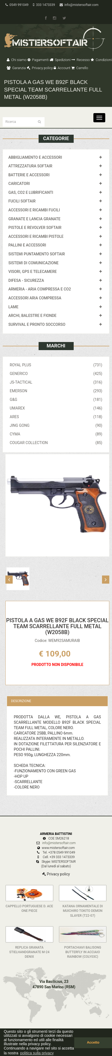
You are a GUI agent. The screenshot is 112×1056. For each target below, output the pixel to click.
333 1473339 (44, 5)
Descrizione (21, 701)
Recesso (81, 60)
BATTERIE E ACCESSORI (29, 175)
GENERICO (56, 373)
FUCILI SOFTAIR (22, 201)
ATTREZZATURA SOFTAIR (30, 166)
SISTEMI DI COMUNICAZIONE (33, 263)
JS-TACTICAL (56, 382)
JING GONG (56, 425)
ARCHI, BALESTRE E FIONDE (32, 315)
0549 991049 (16, 5)
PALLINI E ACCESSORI (27, 245)
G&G (56, 399)
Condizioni (101, 60)
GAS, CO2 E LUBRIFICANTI (30, 192)
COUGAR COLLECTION (56, 442)
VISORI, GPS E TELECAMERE (32, 271)
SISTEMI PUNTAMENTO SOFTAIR (36, 254)
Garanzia (16, 68)
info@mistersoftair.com (79, 5)
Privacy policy (40, 68)
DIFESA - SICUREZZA (26, 280)
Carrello (79, 68)
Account (62, 68)
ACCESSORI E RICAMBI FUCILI (34, 210)
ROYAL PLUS (56, 365)
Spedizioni (60, 60)
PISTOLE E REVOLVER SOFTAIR (34, 227)
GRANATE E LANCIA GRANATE (34, 219)
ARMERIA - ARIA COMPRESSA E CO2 (39, 289)
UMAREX (56, 408)
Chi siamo (16, 60)
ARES (56, 416)
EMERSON (56, 391)
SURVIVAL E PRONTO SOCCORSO (36, 324)
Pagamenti (38, 60)
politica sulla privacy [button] (37, 1053)
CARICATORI (19, 183)
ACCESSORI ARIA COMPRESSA (34, 298)
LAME (13, 307)
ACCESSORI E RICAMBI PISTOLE (35, 236)
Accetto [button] (93, 1042)
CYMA (56, 434)
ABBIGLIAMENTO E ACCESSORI (35, 157)
